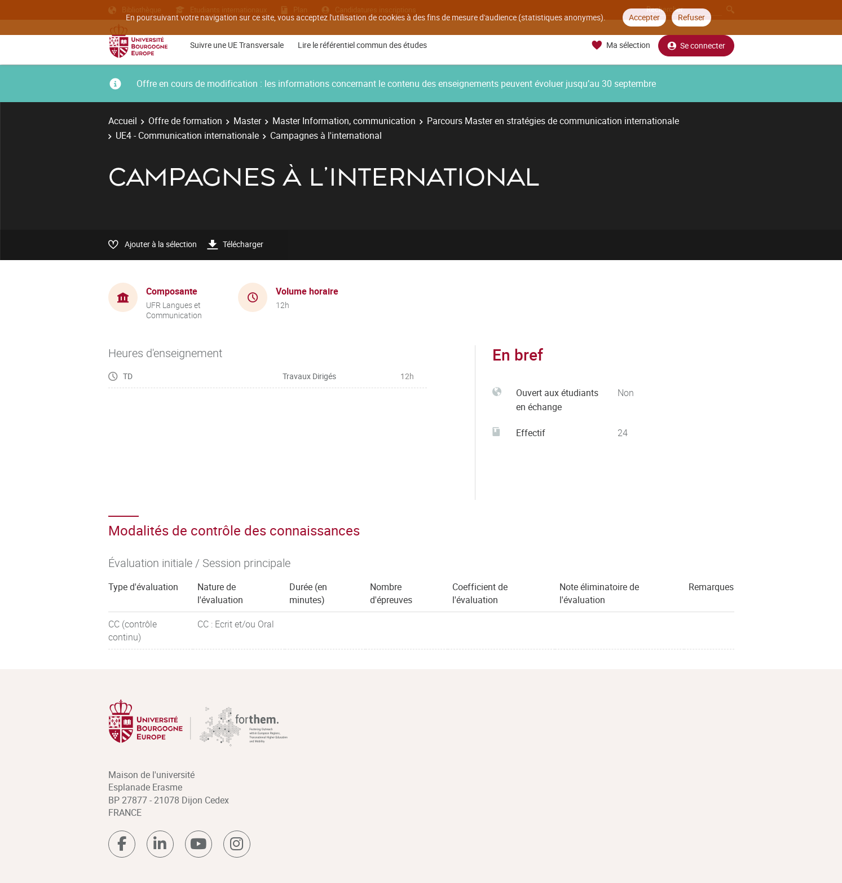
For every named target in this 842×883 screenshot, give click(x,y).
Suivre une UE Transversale (237, 44)
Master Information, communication (344, 121)
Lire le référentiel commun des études (362, 44)
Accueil (122, 121)
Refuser (691, 17)
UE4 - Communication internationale (187, 135)
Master (247, 121)
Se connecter (696, 45)
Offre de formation (185, 121)
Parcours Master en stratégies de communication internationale (553, 121)
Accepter (644, 17)
